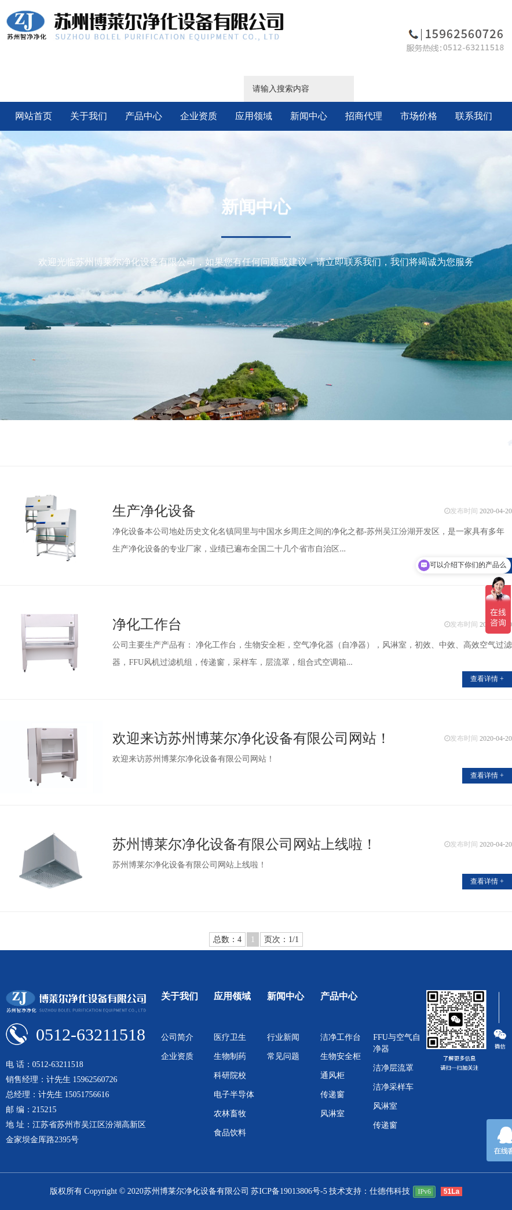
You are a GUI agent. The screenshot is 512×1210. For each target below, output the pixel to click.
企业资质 (198, 116)
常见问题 (283, 1056)
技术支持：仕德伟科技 (369, 1191)
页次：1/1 (281, 939)
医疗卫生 (230, 1037)
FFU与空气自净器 (396, 1043)
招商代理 (363, 116)
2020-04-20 (496, 511)
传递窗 (332, 1094)
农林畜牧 (230, 1113)
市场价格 (418, 116)
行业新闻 (283, 1037)
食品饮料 (230, 1132)
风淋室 (332, 1113)
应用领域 (253, 116)
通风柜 (332, 1075)
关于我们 (88, 116)
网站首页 (33, 116)
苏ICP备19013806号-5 (289, 1191)
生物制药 (230, 1056)
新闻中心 (308, 116)
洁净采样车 (393, 1087)
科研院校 (230, 1075)
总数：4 (227, 939)
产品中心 (143, 116)
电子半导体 (234, 1094)
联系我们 (473, 116)
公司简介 (177, 1037)
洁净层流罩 (393, 1068)
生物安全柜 (340, 1056)
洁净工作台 (340, 1037)
